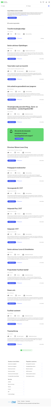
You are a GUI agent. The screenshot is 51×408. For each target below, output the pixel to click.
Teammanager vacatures (30, 376)
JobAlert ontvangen (15, 15)
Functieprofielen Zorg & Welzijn (13, 376)
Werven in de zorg (11, 384)
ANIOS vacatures (29, 371)
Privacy (19, 401)
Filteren (37, 6)
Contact (9, 389)
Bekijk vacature (11, 38)
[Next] (31, 350)
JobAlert (46, 2)
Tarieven (9, 386)
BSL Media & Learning (23, 403)
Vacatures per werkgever (12, 366)
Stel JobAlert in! (19, 138)
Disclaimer (23, 401)
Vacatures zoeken (40, 2)
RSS (8, 391)
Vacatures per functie (11, 368)
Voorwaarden (28, 401)
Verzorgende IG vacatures (30, 363)
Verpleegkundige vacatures (30, 366)
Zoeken (3, 5)
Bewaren (20, 38)
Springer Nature (36, 403)
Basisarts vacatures (29, 368)
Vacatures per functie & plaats (13, 373)
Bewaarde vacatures (43, 2)
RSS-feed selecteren (24, 15)
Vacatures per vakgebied (12, 363)
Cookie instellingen (11, 394)
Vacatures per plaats (11, 371)
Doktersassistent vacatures (30, 373)
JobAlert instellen (12, 17)
